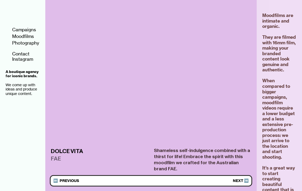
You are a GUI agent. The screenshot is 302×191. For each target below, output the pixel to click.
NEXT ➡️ (241, 180)
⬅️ (56, 180)
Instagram (19, 59)
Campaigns (21, 29)
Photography (22, 43)
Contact (17, 54)
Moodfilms (20, 36)
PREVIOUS (69, 180)
